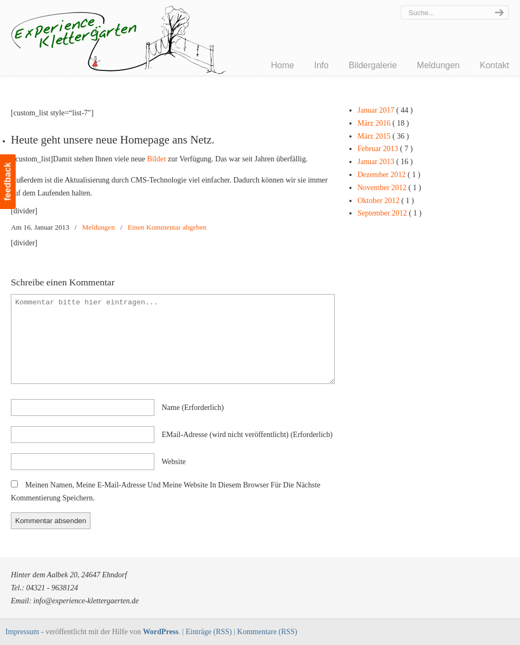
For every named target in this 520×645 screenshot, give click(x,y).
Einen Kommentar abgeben (167, 227)
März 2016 (383, 123)
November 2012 (389, 188)
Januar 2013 (385, 162)
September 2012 (389, 213)
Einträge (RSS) (209, 632)
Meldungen (98, 227)
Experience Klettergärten (146, 46)
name (193, 407)
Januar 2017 (385, 110)
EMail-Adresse (247, 435)
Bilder (156, 159)
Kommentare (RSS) (267, 632)
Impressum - (25, 632)
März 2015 (383, 136)
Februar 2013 (385, 149)
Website (173, 462)
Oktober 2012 (386, 201)
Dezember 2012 (389, 175)
